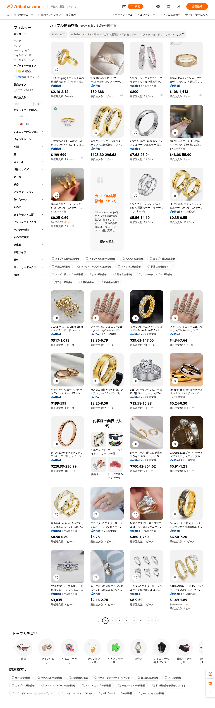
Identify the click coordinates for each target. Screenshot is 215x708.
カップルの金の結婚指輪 (65, 258)
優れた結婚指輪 (21, 677)
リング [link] (180, 34)
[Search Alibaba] (85, 6)
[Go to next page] (155, 620)
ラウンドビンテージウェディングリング (33, 693)
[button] (124, 6)
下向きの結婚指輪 (62, 282)
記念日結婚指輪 (122, 274)
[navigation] (27, 323)
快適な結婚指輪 (61, 266)
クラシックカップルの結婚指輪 (156, 274)
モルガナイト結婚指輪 (151, 693)
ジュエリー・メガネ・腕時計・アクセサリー (111, 34)
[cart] (169, 6)
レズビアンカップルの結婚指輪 (94, 266)
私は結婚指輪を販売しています (169, 685)
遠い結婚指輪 (98, 274)
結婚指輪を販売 (110, 282)
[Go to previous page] (98, 620)
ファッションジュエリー (156, 34)
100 (148, 620)
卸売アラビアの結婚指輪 (131, 685)
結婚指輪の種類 (78, 677)
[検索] (135, 6)
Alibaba (75, 34)
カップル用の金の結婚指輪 (100, 258)
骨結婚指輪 (86, 282)
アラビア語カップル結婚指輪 (67, 274)
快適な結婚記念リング (160, 266)
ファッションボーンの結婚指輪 (58, 685)
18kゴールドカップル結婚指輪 (115, 693)
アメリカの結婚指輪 (129, 266)
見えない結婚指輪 (132, 258)
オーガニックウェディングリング (112, 677)
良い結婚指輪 (173, 677)
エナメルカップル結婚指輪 (96, 685)
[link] (210, 674)
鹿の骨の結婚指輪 (147, 677)
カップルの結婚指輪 (23, 685)
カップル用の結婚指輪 (49, 677)
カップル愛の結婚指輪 (162, 258)
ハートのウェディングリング (76, 693)
